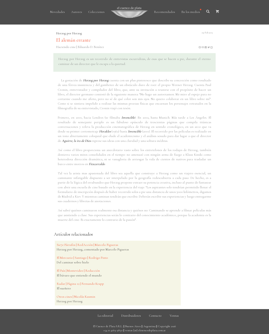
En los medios (190, 12)
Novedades (57, 12)
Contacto (155, 316)
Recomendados (164, 12)
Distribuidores (131, 316)
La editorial (105, 316)
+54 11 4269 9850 (112, 330)
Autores (76, 12)
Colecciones (96, 12)
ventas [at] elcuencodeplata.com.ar (145, 330)
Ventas (174, 316)
